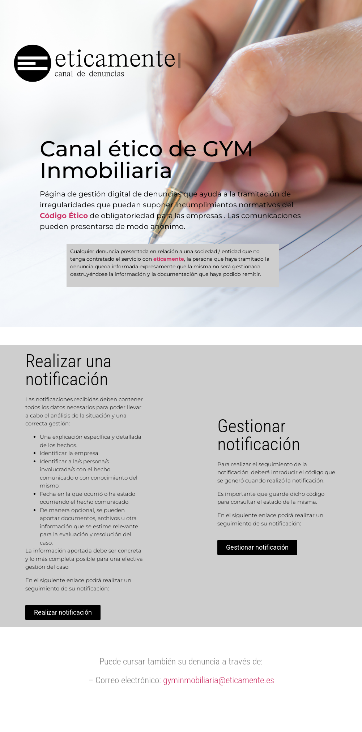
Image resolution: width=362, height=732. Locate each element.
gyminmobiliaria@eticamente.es (218, 680)
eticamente (168, 259)
